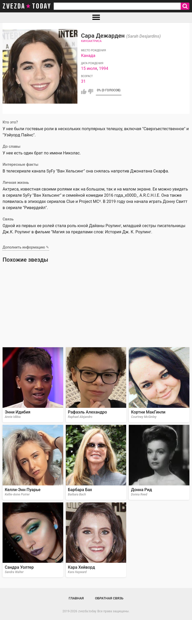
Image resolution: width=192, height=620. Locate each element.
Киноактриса (91, 41)
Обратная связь (109, 598)
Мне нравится (83, 91)
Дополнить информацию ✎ (26, 247)
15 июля (89, 68)
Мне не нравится (90, 91)
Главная (76, 598)
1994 (103, 68)
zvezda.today (87, 611)
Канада (88, 55)
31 (83, 81)
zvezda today (27, 6)
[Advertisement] (96, 307)
